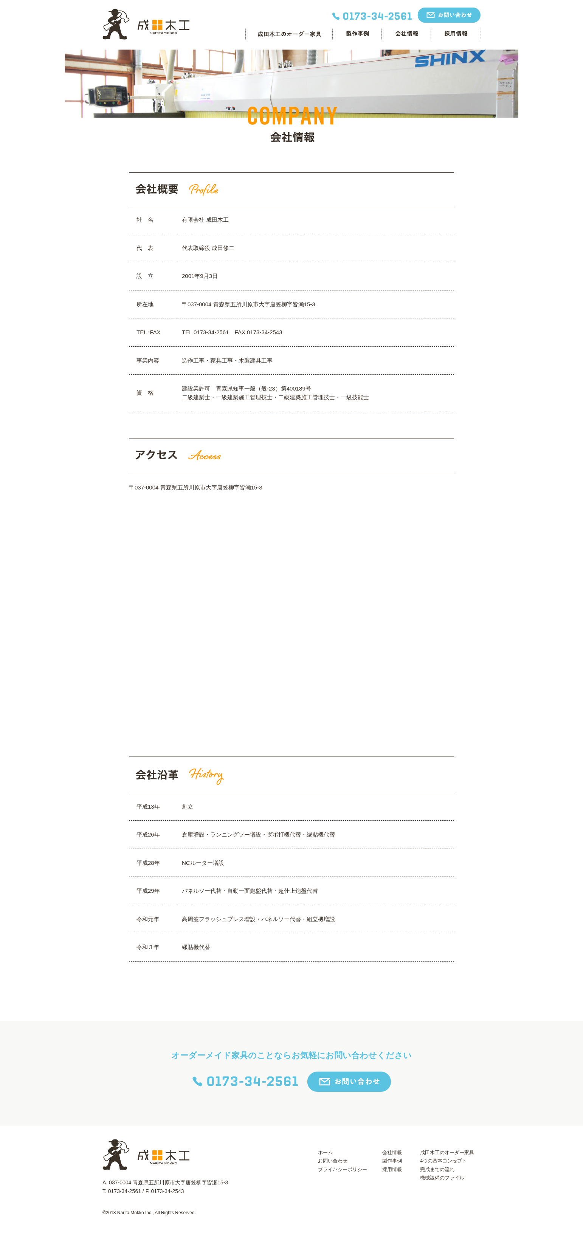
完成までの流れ (437, 1169)
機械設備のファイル (442, 1178)
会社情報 (406, 34)
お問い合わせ (332, 1161)
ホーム (325, 1152)
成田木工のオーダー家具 (288, 34)
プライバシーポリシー (342, 1169)
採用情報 (456, 34)
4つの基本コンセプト (443, 1161)
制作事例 (356, 34)
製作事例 (392, 1161)
